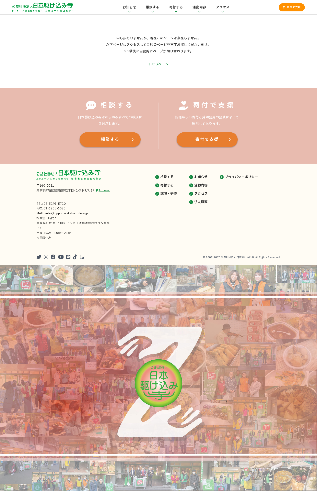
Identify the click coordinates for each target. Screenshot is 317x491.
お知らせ (201, 177)
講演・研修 (168, 193)
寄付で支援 (294, 7)
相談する (110, 140)
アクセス (201, 193)
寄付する (167, 185)
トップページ (159, 64)
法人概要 (201, 202)
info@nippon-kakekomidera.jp (66, 213)
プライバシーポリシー (241, 177)
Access (104, 190)
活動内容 (201, 185)
